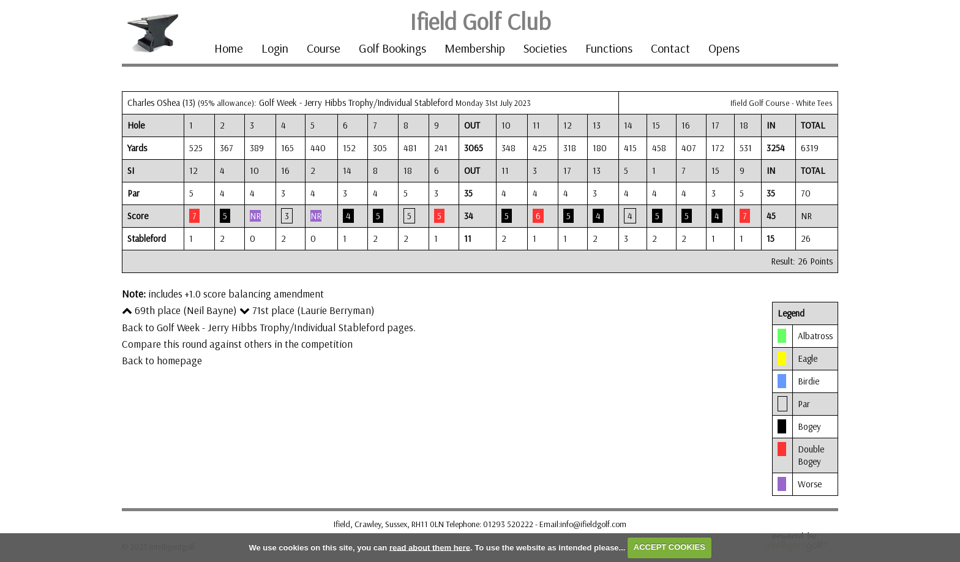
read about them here (429, 547)
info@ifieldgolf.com (593, 524)
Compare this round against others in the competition (237, 343)
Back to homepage (162, 360)
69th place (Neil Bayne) (179, 310)
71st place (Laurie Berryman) (307, 310)
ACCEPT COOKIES (669, 547)
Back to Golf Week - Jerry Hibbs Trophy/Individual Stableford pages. (269, 327)
